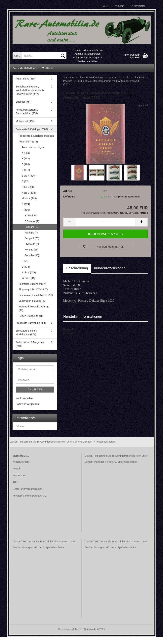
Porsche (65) (32, 255)
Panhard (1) (31, 232)
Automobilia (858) (24, 67)
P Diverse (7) (32, 221)
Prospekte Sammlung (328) (31, 322)
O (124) (26, 204)
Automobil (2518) (28, 141)
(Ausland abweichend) (129, 196)
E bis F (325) (29, 175)
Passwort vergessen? (28, 403)
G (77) (25, 181)
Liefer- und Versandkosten (27, 488)
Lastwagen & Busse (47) (32, 300)
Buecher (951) (24, 101)
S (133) (26, 266)
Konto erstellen (24, 398)
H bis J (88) (28, 187)
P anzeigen (31, 215)
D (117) (26, 169)
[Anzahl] (105, 222)
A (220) (26, 152)
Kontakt (17, 468)
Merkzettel (137, 6)
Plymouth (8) (32, 243)
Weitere (47, 67)
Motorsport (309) (25, 121)
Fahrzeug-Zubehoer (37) (32, 283)
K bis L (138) (29, 192)
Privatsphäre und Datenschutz (29, 495)
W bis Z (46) (28, 278)
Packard (143, 105)
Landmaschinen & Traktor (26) (36, 295)
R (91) (25, 260)
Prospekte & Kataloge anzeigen (36, 135)
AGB (15, 482)
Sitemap (20, 426)
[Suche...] (17, 55)
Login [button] (119, 6)
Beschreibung (77, 268)
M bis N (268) (29, 198)
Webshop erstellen (68, 629)
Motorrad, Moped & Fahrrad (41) (34, 308)
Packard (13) (32, 226)
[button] (106, 6)
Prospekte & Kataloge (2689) (32, 129)
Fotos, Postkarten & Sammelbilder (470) (27, 111)
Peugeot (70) (32, 238)
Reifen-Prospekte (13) (31, 315)
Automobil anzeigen (33, 147)
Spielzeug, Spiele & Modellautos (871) (26, 332)
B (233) (26, 158)
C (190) (26, 164)
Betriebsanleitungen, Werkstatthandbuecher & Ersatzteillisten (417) (30, 90)
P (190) (26, 209)
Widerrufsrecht (21, 461)
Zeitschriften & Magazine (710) (30, 344)
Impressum (19, 475)
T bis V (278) (29, 272)
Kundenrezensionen (110, 268)
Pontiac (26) (31, 249)
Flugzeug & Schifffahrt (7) (33, 289)
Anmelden (35, 389)
